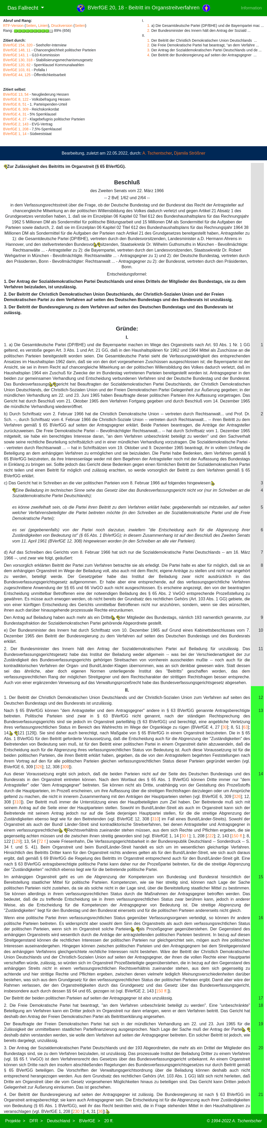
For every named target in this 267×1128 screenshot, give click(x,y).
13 (260, 710)
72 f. (42, 841)
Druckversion (61, 25)
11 (260, 649)
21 (260, 1094)
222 (210, 836)
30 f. (185, 836)
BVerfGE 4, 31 (15, 114)
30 (224, 727)
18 (260, 1005)
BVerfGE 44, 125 (17, 75)
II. (127, 690)
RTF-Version (13, 25)
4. (148, 55)
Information (251, 8)
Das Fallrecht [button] (21, 8)
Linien (43, 25)
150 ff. (237, 836)
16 (260, 918)
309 (65, 767)
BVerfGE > (89, 1121)
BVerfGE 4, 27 (15, 119)
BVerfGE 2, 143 (15, 124)
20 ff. (108, 1121)
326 (38, 767)
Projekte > (15, 1121)
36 (100, 1111)
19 (260, 1024)
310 (17, 802)
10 (260, 630)
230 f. (77, 1111)
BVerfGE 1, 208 (15, 129)
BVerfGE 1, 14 (15, 134)
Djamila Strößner (189, 153)
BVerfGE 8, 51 (15, 104)
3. (148, 50)
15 (260, 877)
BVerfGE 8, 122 (15, 99)
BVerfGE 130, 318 (18, 60)
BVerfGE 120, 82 (17, 65)
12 (260, 697)
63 (245, 727)
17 (260, 998)
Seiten (31, 25)
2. (148, 30)
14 (260, 774)
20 (260, 1048)
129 (16, 841)
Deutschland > (61, 1121)
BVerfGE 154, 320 (18, 45)
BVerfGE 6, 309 (15, 109)
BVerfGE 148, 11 (17, 50)
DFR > (36, 1121)
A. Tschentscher (157, 153)
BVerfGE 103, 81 (17, 70)
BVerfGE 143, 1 (15, 55)
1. (148, 25)
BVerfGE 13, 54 (15, 94)
